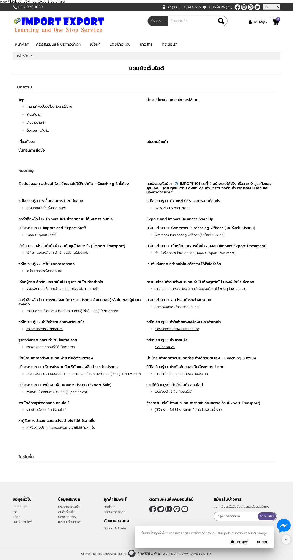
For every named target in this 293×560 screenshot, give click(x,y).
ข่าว (15, 511)
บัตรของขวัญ (67, 517)
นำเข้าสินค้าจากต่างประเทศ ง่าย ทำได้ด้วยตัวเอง (55, 358)
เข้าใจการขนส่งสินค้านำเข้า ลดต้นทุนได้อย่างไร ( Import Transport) (71, 246)
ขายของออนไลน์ (112, 554)
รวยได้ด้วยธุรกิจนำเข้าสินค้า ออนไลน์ (174, 385)
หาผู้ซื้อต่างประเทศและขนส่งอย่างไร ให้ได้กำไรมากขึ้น (60, 427)
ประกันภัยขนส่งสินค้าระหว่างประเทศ (197, 367)
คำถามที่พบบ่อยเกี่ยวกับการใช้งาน (49, 106)
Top (21, 100)
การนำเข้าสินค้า (165, 347)
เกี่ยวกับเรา (33, 114)
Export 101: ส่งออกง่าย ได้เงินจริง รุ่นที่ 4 (79, 219)
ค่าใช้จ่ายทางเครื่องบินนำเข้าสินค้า (177, 329)
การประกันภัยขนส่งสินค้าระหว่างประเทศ (181, 373)
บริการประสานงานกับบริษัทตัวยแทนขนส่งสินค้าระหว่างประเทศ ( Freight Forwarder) (83, 373)
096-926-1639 (30, 7)
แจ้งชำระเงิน (120, 44)
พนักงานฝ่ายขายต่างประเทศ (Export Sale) (77, 385)
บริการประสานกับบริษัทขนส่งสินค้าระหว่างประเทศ (80, 367)
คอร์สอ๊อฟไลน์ (157, 184)
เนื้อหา (95, 44)
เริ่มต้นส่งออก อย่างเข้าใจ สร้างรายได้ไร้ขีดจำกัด (183, 264)
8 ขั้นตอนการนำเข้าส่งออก (62, 201)
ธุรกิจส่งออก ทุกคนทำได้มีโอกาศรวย (50, 346)
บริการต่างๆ (28, 228)
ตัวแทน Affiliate (115, 528)
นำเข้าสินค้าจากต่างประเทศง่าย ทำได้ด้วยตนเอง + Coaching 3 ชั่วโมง (201, 358)
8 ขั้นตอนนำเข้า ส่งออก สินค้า (46, 207)
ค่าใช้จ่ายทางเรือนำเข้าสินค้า (44, 329)
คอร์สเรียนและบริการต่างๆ (58, 44)
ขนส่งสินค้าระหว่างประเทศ (191, 300)
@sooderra (244, 7)
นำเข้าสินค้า (178, 340)
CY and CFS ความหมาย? (172, 207)
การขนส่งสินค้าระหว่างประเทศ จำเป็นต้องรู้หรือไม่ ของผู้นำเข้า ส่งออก (200, 282)
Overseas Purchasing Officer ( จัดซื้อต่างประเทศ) (213, 228)
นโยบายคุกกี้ (239, 542)
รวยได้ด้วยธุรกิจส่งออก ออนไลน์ (43, 403)
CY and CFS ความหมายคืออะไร (195, 201)
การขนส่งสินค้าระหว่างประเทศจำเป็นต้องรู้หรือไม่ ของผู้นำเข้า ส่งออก (200, 288)
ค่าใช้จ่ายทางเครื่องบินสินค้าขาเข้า (195, 322)
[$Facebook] (237, 7)
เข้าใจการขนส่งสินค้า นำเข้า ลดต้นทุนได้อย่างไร (57, 252)
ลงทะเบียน (267, 516)
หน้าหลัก (22, 44)
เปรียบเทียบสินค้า (69, 522)
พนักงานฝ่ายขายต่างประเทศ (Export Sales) (56, 391)
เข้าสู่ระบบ (173, 7)
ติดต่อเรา (170, 44)
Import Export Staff (41, 234)
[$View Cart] (275, 21)
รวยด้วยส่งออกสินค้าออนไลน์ (46, 409)
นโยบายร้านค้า (35, 122)
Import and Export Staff (64, 228)
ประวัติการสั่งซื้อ (69, 506)
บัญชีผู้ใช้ (260, 21)
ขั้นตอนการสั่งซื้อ (37, 130)
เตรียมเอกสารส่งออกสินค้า (44, 271)
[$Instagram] (251, 7)
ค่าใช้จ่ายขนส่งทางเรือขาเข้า (63, 322)
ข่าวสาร (146, 44)
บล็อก (16, 517)
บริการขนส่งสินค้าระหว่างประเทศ (176, 306)
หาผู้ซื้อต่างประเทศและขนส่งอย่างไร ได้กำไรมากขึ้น (56, 421)
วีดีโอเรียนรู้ (27, 201)
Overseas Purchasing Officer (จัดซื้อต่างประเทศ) (189, 234)
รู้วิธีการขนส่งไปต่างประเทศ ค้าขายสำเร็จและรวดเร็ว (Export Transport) (203, 403)
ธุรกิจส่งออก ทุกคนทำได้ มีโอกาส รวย (47, 340)
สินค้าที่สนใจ (220, 7)
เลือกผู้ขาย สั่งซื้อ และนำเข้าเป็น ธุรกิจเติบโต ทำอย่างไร (60, 282)
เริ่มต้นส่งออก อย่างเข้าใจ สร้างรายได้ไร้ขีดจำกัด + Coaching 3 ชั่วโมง (73, 184)
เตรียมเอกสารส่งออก (58, 264)
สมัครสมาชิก (192, 7)
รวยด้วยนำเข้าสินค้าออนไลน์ (173, 391)
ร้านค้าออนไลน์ (89, 554)
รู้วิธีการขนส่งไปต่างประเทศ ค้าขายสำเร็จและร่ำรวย (188, 409)
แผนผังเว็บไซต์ (22, 522)
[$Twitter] (257, 7)
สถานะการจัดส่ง (114, 511)
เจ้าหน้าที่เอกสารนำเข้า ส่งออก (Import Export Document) (218, 246)
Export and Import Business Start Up (179, 219)
